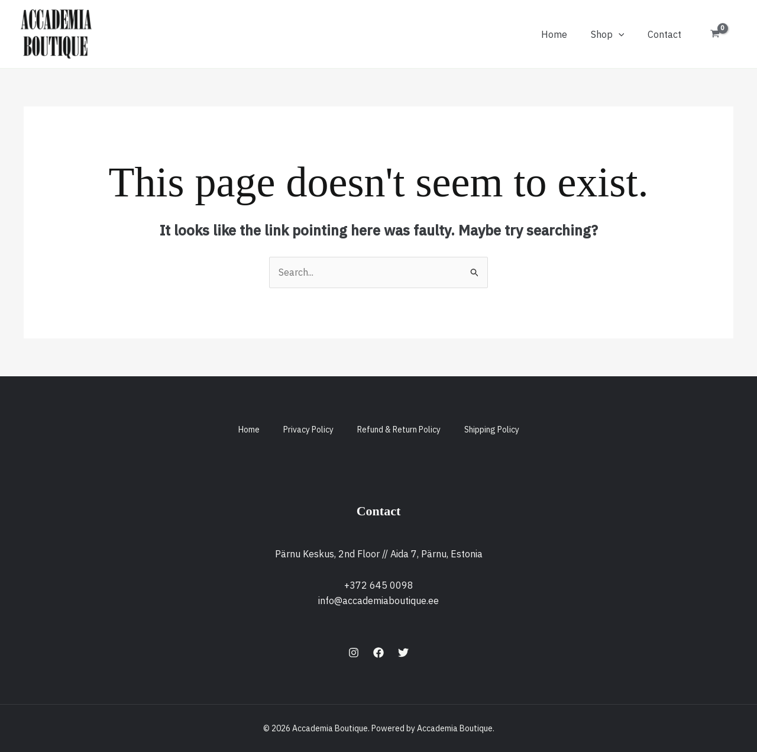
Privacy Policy (308, 429)
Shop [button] (608, 34)
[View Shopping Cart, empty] (714, 34)
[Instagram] (353, 652)
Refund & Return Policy (399, 429)
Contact (664, 34)
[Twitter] (403, 652)
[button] (619, 34)
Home (554, 34)
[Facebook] (378, 652)
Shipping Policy (491, 429)
